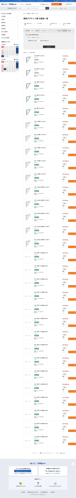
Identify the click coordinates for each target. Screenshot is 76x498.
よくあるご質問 (64, 0)
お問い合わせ (72, 0)
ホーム (24, 13)
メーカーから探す (5, 37)
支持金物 (28, 13)
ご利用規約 (52, 492)
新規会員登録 (28, 4)
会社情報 (23, 492)
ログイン (22, 4)
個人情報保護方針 (44, 492)
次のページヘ (62, 453)
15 (57, 453)
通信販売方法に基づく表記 (32, 492)
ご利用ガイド (57, 0)
